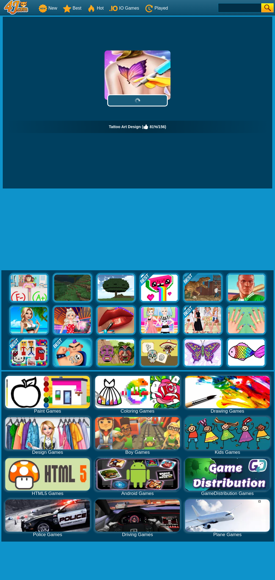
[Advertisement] (137, 229)
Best (72, 8)
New (47, 8)
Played (156, 8)
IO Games (124, 8)
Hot (95, 8)
